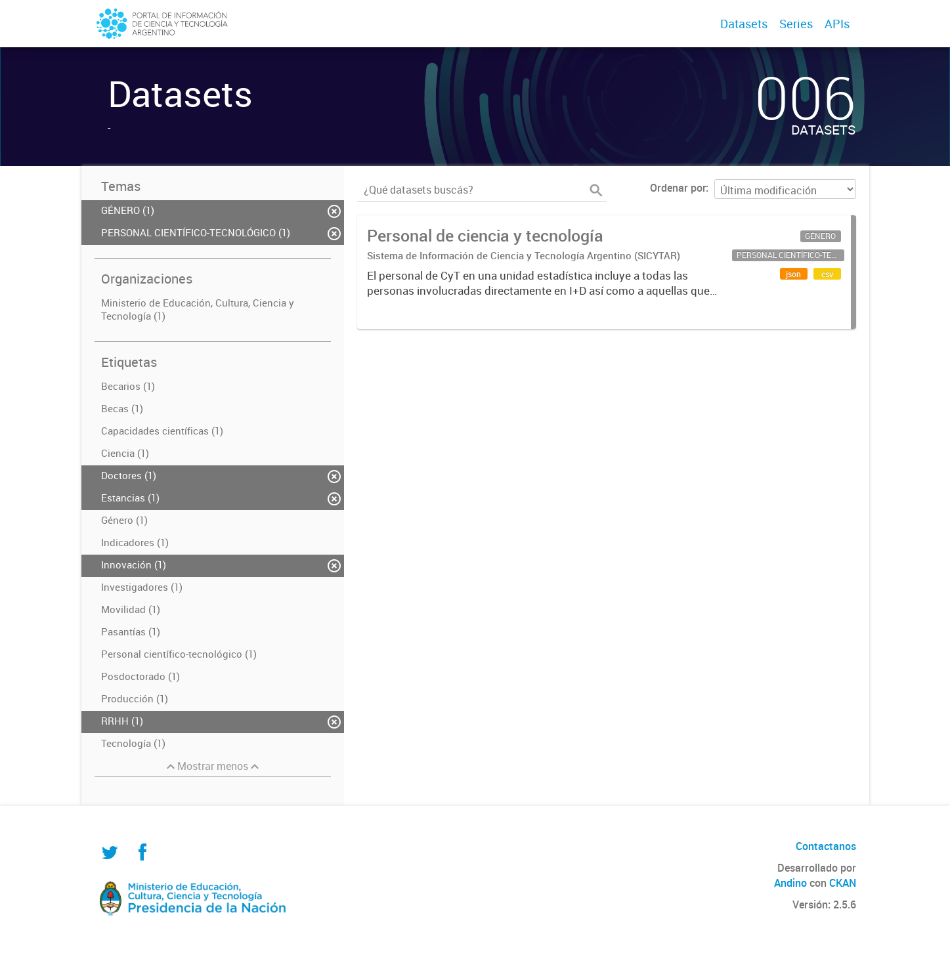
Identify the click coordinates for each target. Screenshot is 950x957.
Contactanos (826, 846)
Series (796, 24)
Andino (790, 883)
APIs (837, 24)
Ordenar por (678, 187)
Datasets (743, 24)
